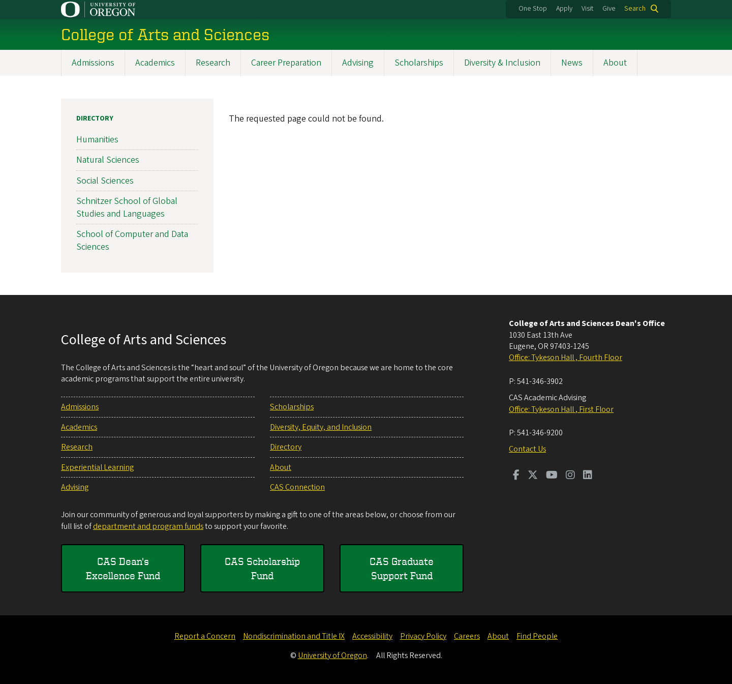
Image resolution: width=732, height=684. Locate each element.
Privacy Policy (423, 636)
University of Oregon (332, 655)
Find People (537, 636)
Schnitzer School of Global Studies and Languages (126, 207)
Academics (155, 62)
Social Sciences (105, 180)
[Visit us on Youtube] (552, 476)
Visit (587, 9)
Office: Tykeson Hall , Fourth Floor (565, 357)
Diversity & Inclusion (502, 62)
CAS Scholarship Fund (262, 568)
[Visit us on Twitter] (533, 476)
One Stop (532, 9)
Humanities (97, 139)
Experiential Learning (97, 467)
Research (213, 62)
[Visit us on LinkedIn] (587, 476)
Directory (94, 118)
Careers (467, 636)
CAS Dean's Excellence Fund (123, 568)
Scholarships (418, 62)
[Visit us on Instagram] (570, 476)
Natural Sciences (107, 160)
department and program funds (148, 526)
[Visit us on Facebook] (516, 476)
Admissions (93, 62)
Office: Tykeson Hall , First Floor (561, 409)
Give (609, 9)
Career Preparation (286, 62)
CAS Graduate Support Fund (402, 568)
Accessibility (372, 636)
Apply (564, 9)
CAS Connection (297, 487)
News (572, 62)
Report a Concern (204, 636)
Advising (358, 62)
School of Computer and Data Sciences (132, 240)
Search (635, 9)
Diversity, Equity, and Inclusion (321, 427)
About (615, 62)
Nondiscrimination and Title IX (294, 636)
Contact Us (527, 449)
